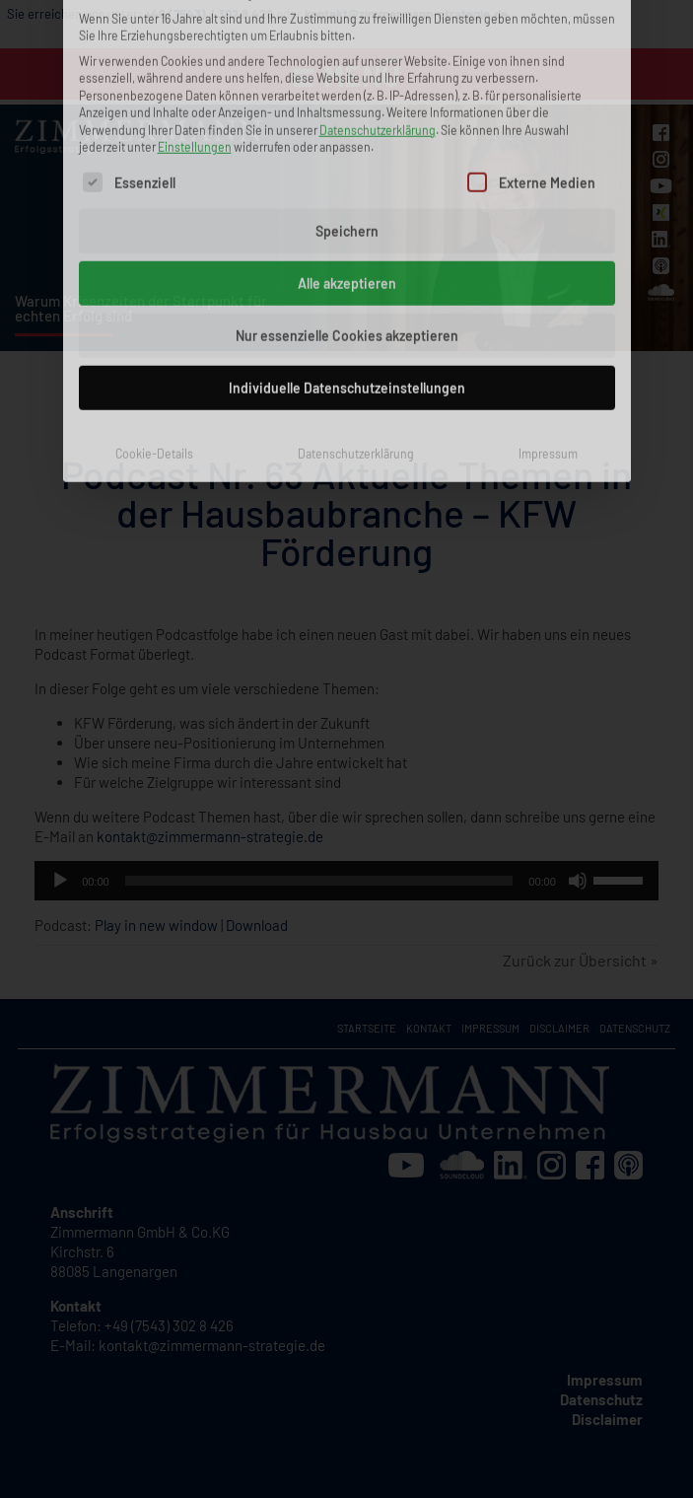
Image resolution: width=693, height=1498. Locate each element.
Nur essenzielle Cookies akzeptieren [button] (347, 192)
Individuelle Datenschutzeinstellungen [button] (347, 245)
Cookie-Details (154, 311)
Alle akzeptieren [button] (347, 140)
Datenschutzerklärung (356, 311)
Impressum (548, 311)
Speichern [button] (347, 88)
